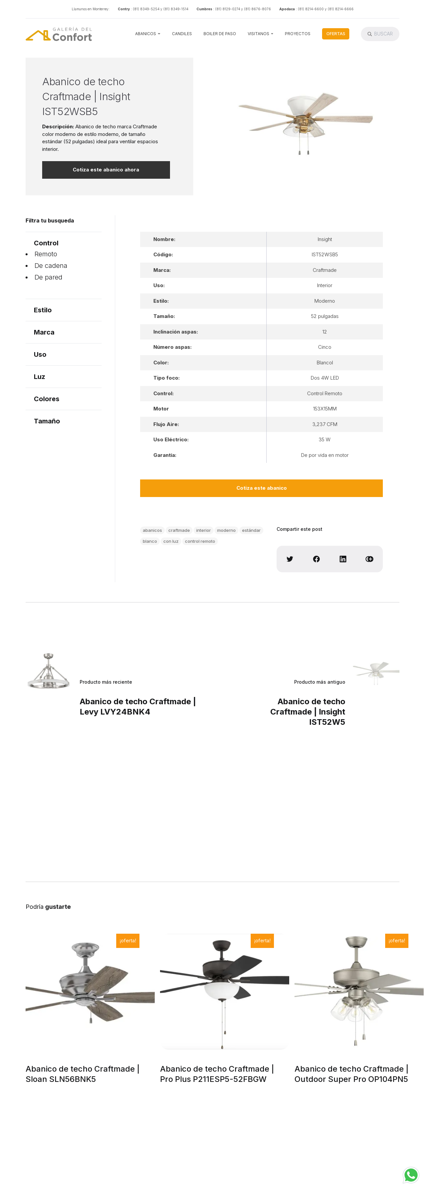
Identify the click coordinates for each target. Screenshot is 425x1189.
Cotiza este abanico (261, 488)
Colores (46, 399)
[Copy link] (369, 559)
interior (203, 530)
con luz (171, 541)
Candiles (182, 33)
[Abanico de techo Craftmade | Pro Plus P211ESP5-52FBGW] (224, 992)
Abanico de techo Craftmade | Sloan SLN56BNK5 (83, 1074)
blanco (150, 541)
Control (46, 243)
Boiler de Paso (220, 33)
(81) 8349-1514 (175, 9)
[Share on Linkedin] (343, 559)
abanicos (152, 530)
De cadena (51, 266)
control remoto (200, 541)
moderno (226, 530)
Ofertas (335, 33)
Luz (39, 377)
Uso (40, 354)
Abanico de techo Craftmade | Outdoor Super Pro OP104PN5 (352, 1074)
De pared (48, 277)
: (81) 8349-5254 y (146, 9)
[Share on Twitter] (290, 559)
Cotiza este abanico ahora (106, 169)
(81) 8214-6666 (341, 9)
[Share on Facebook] (316, 559)
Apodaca (287, 9)
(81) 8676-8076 (257, 9)
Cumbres (204, 9)
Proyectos (297, 33)
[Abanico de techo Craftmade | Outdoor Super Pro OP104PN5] (359, 992)
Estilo (43, 310)
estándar (251, 530)
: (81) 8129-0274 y (228, 9)
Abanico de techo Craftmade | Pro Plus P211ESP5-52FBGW (217, 1074)
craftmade (179, 530)
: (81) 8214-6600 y (311, 9)
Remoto (46, 254)
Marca (44, 332)
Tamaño (47, 421)
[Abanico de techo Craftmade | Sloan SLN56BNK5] (90, 992)
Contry (124, 9)
